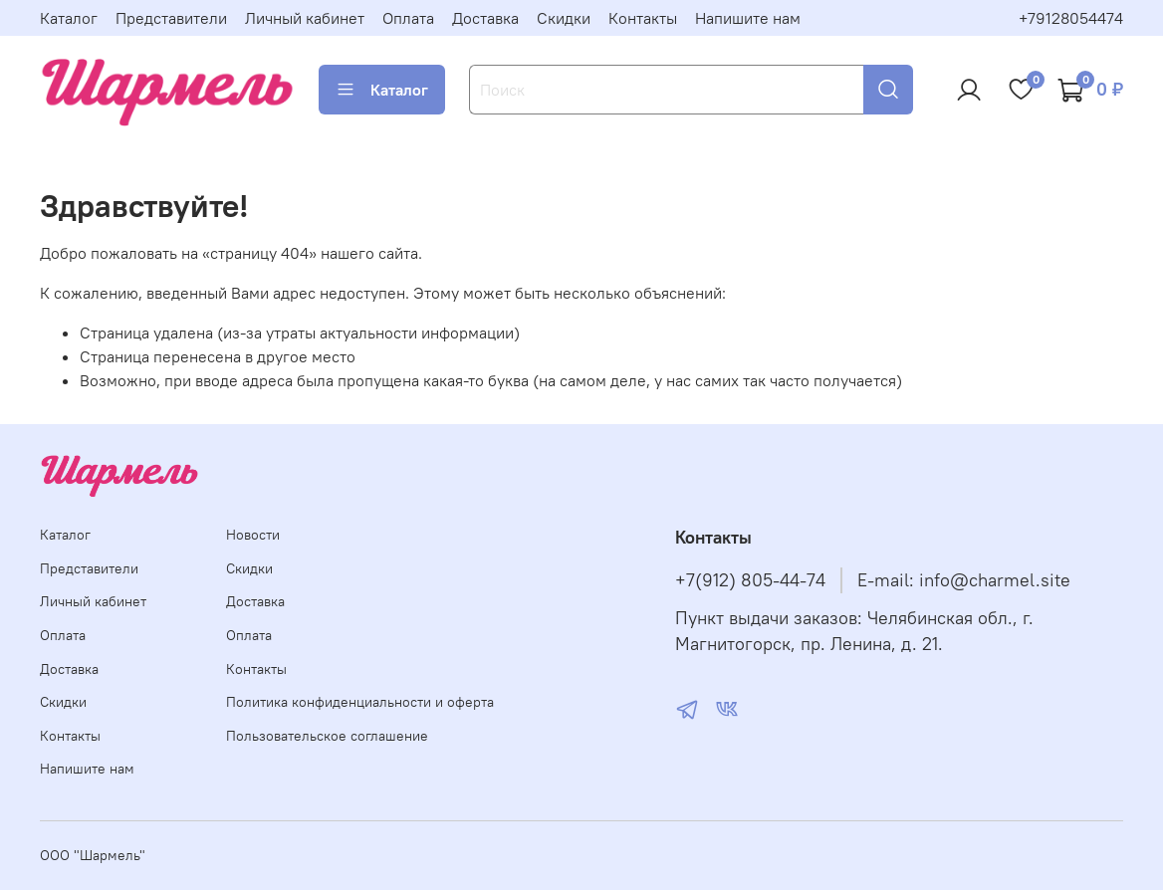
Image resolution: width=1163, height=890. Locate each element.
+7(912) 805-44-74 (750, 580)
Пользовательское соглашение (327, 736)
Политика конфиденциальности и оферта (360, 702)
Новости (253, 535)
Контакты (642, 18)
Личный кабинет (304, 18)
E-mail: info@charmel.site (963, 580)
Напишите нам (748, 18)
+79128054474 (1071, 18)
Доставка (485, 18)
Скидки (563, 18)
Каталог (69, 18)
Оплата (408, 18)
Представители (171, 18)
